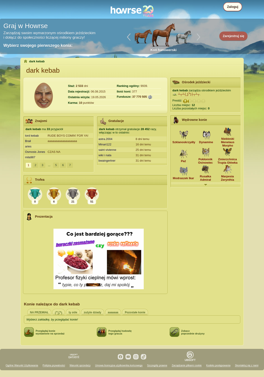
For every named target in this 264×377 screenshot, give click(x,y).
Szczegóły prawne (157, 365)
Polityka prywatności (54, 365)
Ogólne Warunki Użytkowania (22, 365)
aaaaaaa (113, 312)
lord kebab (32, 135)
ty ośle (73, 312)
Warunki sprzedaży (79, 365)
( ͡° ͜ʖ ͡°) (58, 312)
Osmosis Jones (35, 152)
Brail (28, 141)
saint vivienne (107, 149)
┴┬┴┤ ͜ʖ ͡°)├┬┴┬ (188, 94)
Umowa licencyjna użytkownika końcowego (118, 365)
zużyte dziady (92, 312)
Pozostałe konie (135, 312)
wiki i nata (105, 155)
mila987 (30, 157)
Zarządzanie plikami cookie (187, 365)
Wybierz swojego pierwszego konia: (38, 45)
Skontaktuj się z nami (246, 365)
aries (28, 146)
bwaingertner (107, 160)
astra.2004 (105, 139)
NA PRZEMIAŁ (39, 312)
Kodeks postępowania (218, 365)
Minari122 (105, 144)
